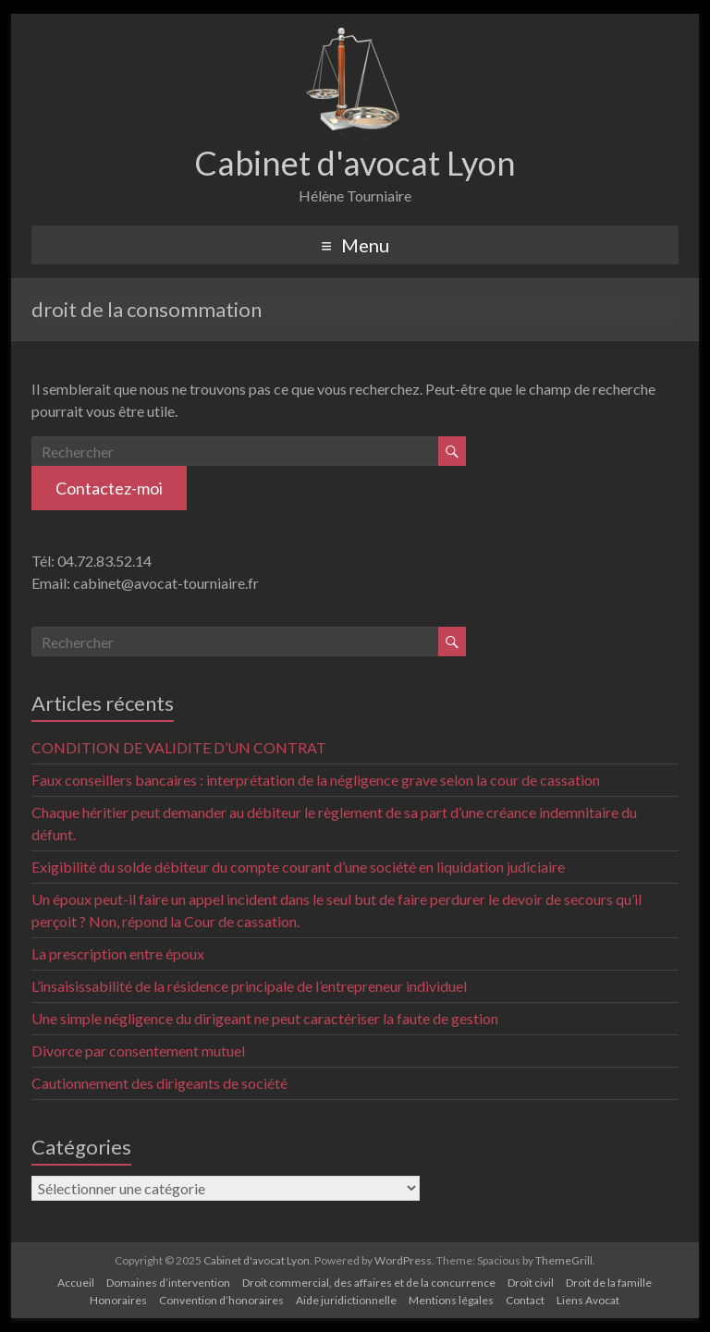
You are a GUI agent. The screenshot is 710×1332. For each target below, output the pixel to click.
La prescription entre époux (117, 953)
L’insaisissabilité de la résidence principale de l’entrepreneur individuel (249, 986)
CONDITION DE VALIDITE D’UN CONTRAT (178, 747)
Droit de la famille (609, 1282)
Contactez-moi (109, 488)
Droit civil (531, 1282)
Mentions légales (451, 1300)
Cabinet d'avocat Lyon (355, 162)
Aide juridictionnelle (346, 1300)
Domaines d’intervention (168, 1282)
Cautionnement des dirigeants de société (159, 1083)
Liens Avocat (588, 1300)
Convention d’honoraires (221, 1300)
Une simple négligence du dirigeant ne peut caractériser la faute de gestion (264, 1018)
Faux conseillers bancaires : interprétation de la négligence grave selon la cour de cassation (315, 779)
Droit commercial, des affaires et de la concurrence (369, 1282)
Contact (525, 1300)
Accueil (75, 1282)
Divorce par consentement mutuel (138, 1050)
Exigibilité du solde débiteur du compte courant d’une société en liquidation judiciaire (298, 866)
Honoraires (118, 1300)
